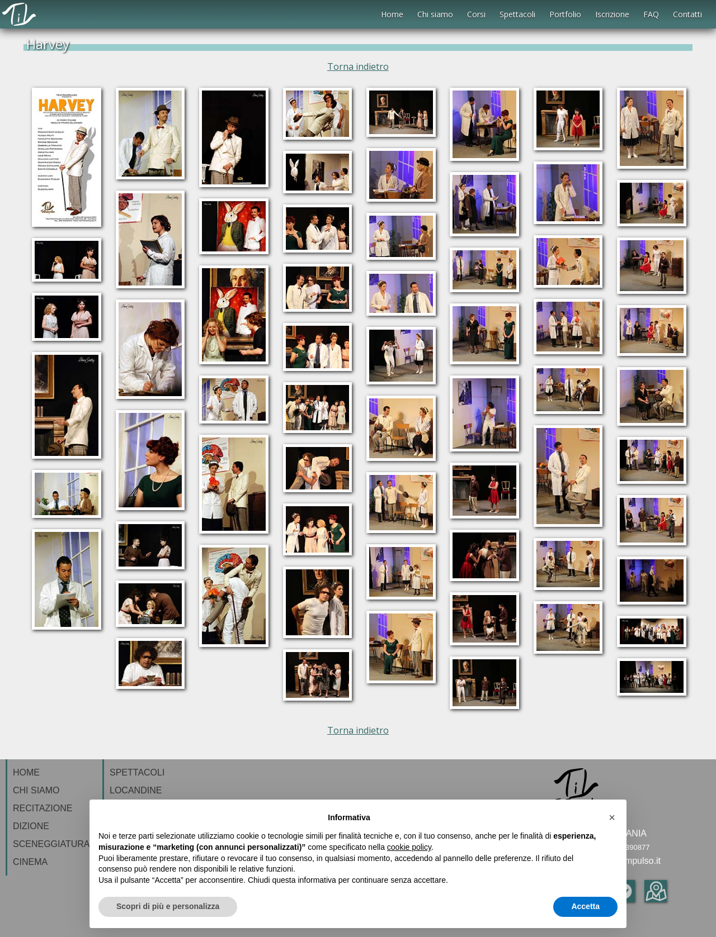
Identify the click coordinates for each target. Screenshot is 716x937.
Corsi (476, 14)
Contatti (687, 14)
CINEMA (30, 862)
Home (392, 14)
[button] (612, 817)
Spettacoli (517, 14)
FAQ (651, 14)
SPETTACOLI (137, 772)
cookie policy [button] (409, 847)
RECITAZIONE (42, 808)
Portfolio (565, 14)
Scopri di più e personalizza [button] (167, 906)
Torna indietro (358, 66)
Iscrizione (612, 14)
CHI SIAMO (36, 790)
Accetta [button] (585, 906)
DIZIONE (31, 826)
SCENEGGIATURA (51, 844)
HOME (26, 772)
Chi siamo (435, 14)
